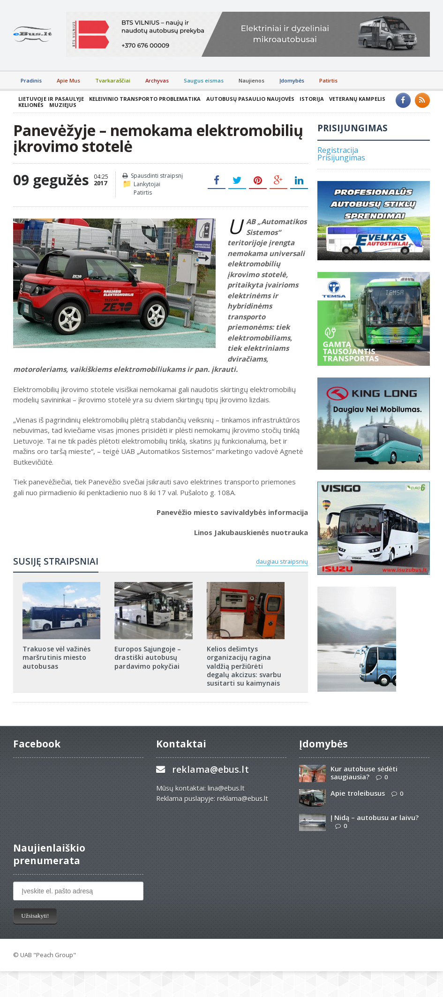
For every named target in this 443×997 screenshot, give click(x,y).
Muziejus (62, 104)
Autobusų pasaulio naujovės (249, 98)
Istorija (311, 98)
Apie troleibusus (357, 793)
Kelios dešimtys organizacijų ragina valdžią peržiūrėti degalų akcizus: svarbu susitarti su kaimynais (244, 665)
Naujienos (251, 80)
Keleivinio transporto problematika (144, 98)
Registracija (337, 150)
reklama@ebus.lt (210, 769)
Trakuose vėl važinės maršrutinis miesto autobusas (56, 657)
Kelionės (31, 104)
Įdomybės (291, 80)
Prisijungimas (341, 157)
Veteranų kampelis (356, 98)
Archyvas (157, 80)
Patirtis (328, 80)
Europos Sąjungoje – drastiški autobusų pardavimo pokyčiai (147, 657)
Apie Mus (68, 80)
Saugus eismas (204, 80)
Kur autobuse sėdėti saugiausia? (364, 772)
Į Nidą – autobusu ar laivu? (374, 817)
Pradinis (31, 80)
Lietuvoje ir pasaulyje (50, 98)
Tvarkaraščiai (112, 80)
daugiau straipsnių (282, 561)
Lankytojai (147, 184)
